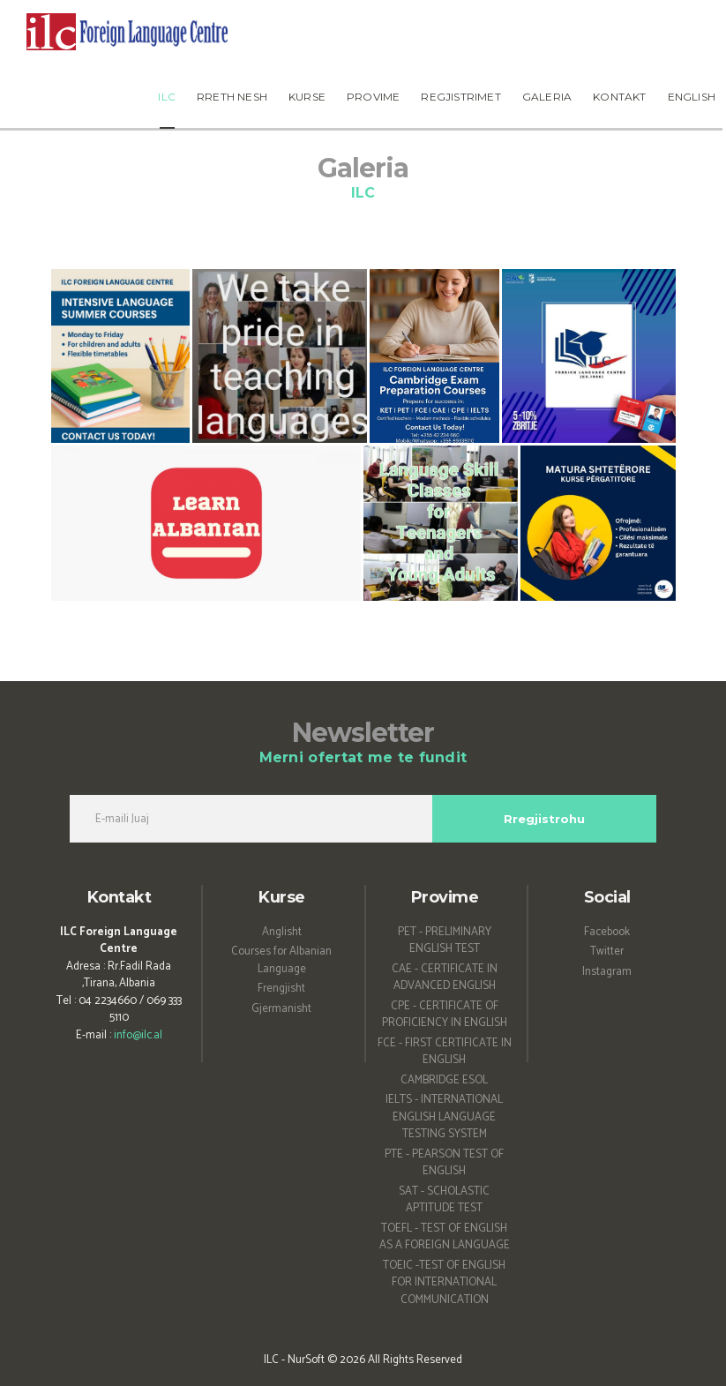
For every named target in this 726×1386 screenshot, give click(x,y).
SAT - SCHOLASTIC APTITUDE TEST (444, 1200)
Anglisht (282, 932)
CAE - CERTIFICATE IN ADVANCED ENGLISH (445, 978)
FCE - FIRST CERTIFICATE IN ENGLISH (445, 1052)
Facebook (607, 932)
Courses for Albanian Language (281, 960)
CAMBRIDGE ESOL (444, 1080)
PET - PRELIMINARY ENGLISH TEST (444, 941)
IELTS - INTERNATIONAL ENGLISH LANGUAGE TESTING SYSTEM (444, 1116)
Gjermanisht (281, 1009)
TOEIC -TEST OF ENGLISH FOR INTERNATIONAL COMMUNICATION (444, 1282)
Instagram (607, 972)
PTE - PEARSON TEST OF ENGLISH (444, 1163)
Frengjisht (281, 988)
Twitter (607, 951)
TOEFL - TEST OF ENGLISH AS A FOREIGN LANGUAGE (444, 1237)
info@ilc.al (138, 1035)
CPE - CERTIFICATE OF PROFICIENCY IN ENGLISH (444, 1015)
